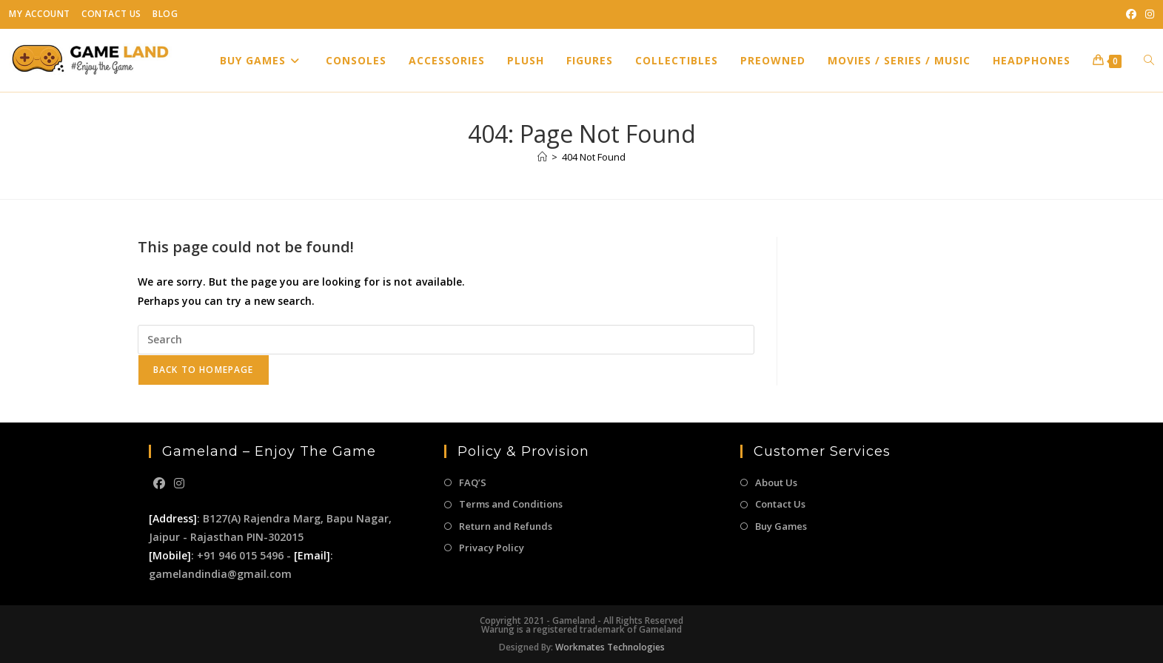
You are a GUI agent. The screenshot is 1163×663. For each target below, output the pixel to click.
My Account (39, 13)
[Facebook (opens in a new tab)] (1131, 14)
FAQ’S (472, 482)
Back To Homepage (203, 369)
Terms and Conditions (511, 504)
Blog (165, 13)
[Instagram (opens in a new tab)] (1147, 14)
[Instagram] (179, 483)
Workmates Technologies (610, 647)
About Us (776, 482)
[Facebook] (159, 483)
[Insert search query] (446, 339)
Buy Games (781, 526)
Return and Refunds (505, 526)
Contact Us (111, 13)
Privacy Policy (491, 547)
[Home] (542, 157)
